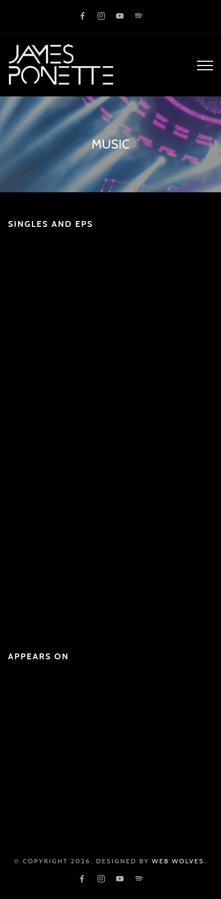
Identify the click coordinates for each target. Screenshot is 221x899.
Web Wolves (178, 861)
